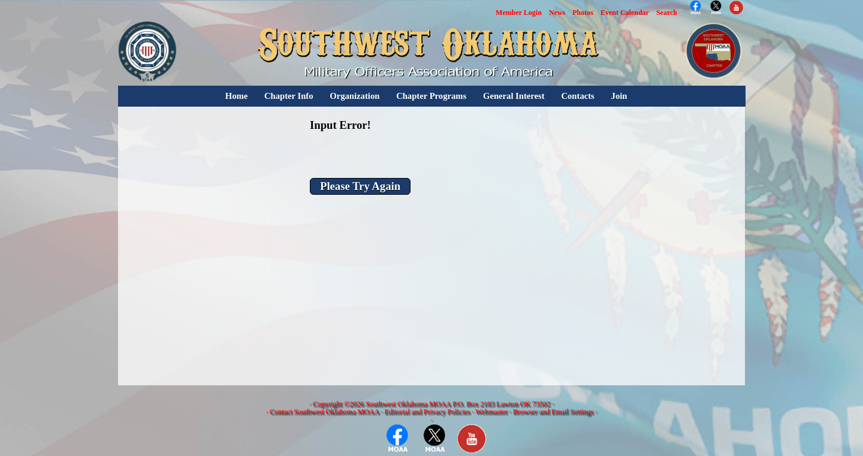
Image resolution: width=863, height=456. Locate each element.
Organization (354, 96)
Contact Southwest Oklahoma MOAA (324, 411)
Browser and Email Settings (553, 411)
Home (236, 96)
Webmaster (491, 411)
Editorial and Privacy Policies (427, 411)
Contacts (577, 96)
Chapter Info (288, 96)
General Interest (514, 96)
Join (619, 96)
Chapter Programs (431, 96)
